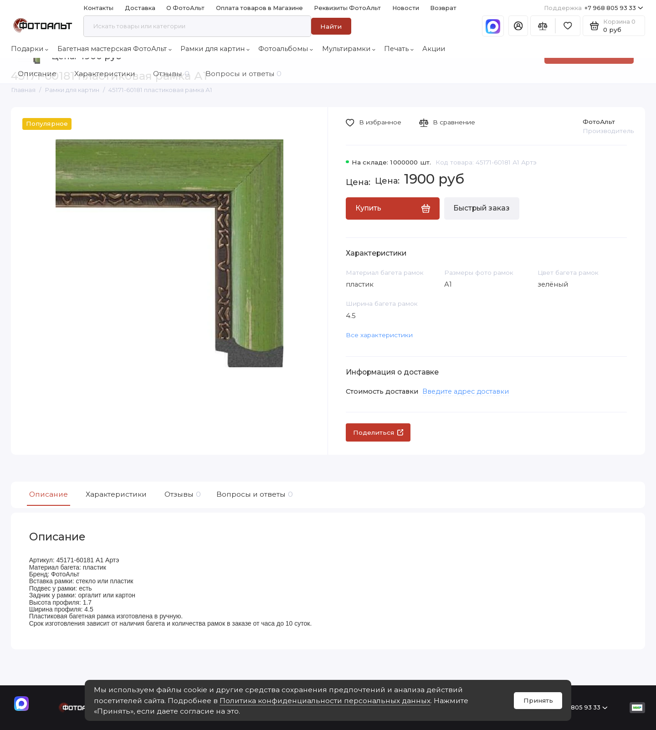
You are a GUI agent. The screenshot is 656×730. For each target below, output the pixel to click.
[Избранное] (568, 25)
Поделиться (378, 432)
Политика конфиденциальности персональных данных (325, 700)
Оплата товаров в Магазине (259, 8)
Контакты (98, 8)
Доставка (140, 8)
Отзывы (181, 494)
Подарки (29, 49)
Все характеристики (379, 335)
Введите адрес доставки (465, 391)
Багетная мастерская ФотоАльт (114, 49)
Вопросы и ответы (253, 494)
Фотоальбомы (285, 49)
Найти (331, 26)
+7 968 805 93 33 (593, 8)
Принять (538, 700)
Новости (405, 8)
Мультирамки (348, 49)
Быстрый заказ (481, 208)
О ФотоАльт (185, 8)
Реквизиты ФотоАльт (347, 8)
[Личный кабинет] (518, 25)
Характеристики (116, 494)
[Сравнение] (543, 25)
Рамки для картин (215, 49)
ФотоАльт (599, 121)
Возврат (443, 8)
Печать (399, 49)
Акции (433, 49)
